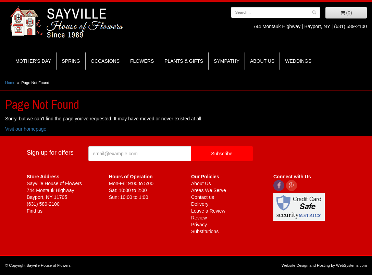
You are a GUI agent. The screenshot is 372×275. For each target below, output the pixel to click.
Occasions (105, 61)
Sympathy (226, 61)
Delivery (200, 204)
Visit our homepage (25, 129)
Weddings (298, 61)
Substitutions (205, 231)
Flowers (142, 61)
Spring (71, 61)
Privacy (199, 224)
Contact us (202, 197)
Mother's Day (33, 61)
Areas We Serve (208, 190)
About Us (262, 61)
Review (199, 217)
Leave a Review (208, 211)
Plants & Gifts (183, 61)
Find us (34, 211)
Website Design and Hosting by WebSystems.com (324, 265)
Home (10, 83)
